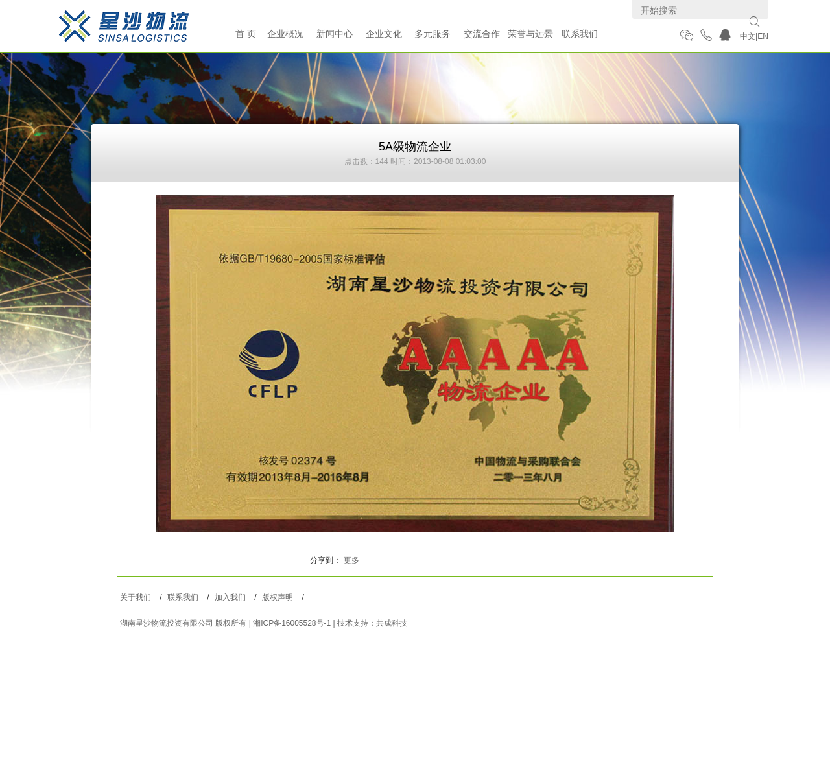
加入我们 (230, 597)
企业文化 (384, 34)
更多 (351, 560)
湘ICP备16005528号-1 (292, 623)
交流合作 (482, 34)
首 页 (245, 34)
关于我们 (135, 597)
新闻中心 (334, 34)
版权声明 (277, 597)
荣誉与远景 (530, 34)
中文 (747, 36)
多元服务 (432, 34)
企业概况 (285, 34)
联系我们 (580, 34)
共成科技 (391, 623)
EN (762, 36)
